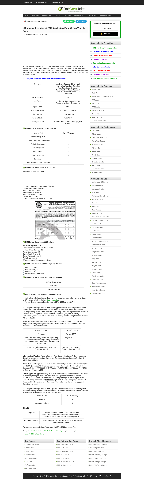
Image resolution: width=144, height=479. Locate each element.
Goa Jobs (95, 206)
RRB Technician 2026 (65, 444)
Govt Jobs (35, 16)
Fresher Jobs (78, 16)
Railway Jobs (46, 16)
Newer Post (28, 434)
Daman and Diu (97, 199)
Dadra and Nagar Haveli (100, 196)
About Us (99, 476)
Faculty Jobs (29, 451)
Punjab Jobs (96, 266)
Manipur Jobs (70, 431)
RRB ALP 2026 (62, 448)
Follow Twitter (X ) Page (98, 455)
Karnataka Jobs (97, 227)
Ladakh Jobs (96, 234)
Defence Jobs (30, 465)
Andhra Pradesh (97, 185)
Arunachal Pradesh (98, 189)
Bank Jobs (58, 16)
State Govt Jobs (105, 16)
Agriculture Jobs (31, 458)
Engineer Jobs (42, 431)
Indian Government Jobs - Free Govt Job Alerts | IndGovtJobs (72, 476)
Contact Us (107, 476)
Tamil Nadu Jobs (98, 276)
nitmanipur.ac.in (52, 300)
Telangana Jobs (97, 280)
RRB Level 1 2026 (63, 458)
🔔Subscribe (106, 34)
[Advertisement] (55, 49)
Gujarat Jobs (96, 210)
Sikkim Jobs (96, 273)
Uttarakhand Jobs (98, 287)
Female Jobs (29, 448)
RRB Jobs (28, 462)
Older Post (35, 434)
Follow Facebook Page (97, 458)
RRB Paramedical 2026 (65, 462)
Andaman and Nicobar (100, 182)
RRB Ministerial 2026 (64, 465)
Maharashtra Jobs (98, 245)
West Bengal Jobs (98, 290)
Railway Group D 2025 (65, 451)
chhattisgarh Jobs (98, 294)
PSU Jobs (68, 16)
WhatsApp (68, 21)
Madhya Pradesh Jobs (100, 241)
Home (26, 16)
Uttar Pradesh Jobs (99, 283)
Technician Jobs (80, 431)
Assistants (34, 431)
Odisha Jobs (96, 262)
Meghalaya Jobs (98, 252)
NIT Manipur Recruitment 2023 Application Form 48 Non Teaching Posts (54, 29)
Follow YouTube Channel (98, 465)
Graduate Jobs (91, 16)
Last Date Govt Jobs (57, 3)
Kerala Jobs (96, 231)
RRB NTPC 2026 (63, 455)
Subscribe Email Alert (97, 451)
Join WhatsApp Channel (98, 444)
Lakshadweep (97, 238)
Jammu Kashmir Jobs (100, 220)
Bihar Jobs (95, 192)
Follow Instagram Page (97, 462)
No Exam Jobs (28, 3)
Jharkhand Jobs (97, 224)
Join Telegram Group (97, 448)
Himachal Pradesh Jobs (100, 217)
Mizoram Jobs (97, 255)
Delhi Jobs (95, 203)
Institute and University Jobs (56, 431)
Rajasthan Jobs (97, 269)
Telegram (81, 21)
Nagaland (95, 259)
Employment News (41, 3)
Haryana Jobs (97, 213)
